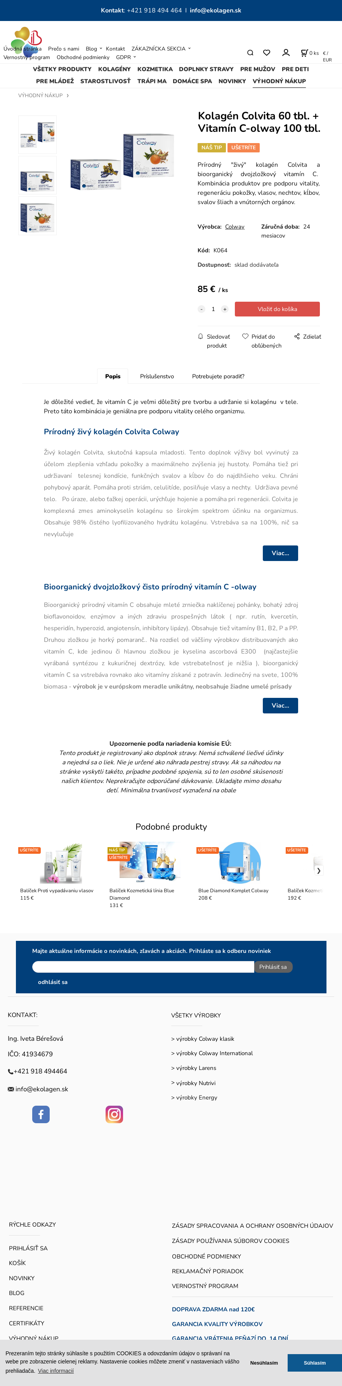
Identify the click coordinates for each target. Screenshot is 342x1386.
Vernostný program (26, 57)
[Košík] (310, 52)
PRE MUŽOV (257, 69)
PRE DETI (295, 69)
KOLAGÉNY (114, 69)
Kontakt (115, 48)
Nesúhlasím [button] (264, 1363)
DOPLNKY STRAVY (206, 69)
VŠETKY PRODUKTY (62, 69)
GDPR (123, 57)
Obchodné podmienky (83, 57)
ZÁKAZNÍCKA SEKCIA (159, 48)
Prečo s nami (63, 48)
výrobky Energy (196, 1095)
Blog (91, 48)
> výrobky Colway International (212, 1050)
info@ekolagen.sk (215, 10)
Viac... (280, 553)
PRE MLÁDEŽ (55, 81)
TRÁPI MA (152, 81)
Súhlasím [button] (315, 1363)
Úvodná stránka (22, 48)
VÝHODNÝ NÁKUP (279, 81)
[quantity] (213, 309)
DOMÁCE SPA (192, 81)
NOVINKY (232, 81)
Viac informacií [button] (56, 1371)
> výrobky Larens (193, 1065)
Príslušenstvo (157, 376)
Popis (112, 376)
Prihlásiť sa (270, 967)
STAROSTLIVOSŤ (105, 81)
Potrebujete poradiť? (218, 376)
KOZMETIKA (155, 69)
